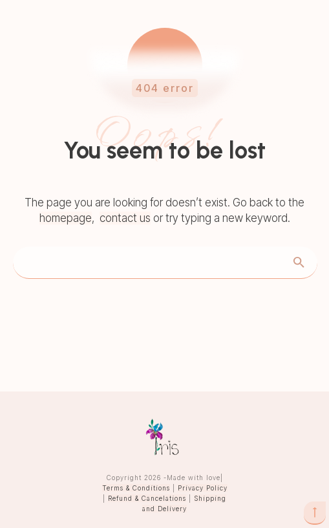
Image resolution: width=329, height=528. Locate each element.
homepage (65, 218)
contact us (125, 218)
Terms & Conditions (136, 488)
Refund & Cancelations (147, 498)
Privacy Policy (203, 488)
